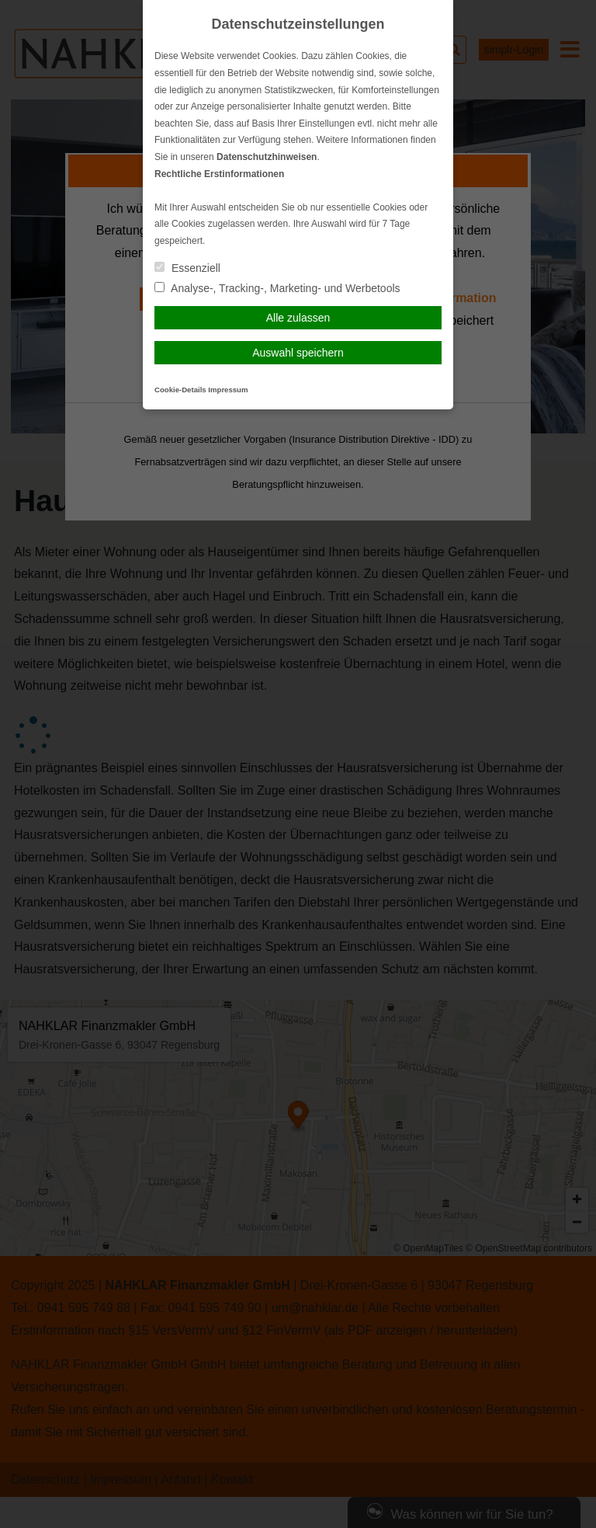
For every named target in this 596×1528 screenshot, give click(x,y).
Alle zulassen (298, 318)
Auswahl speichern (298, 352)
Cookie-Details (180, 389)
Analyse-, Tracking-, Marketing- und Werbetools (277, 288)
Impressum (228, 389)
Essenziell (187, 268)
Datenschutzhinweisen (267, 156)
